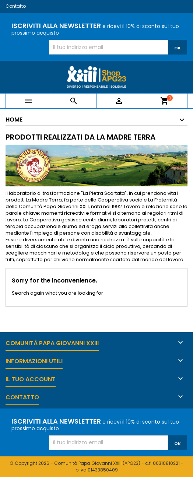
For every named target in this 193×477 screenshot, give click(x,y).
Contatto (16, 6)
